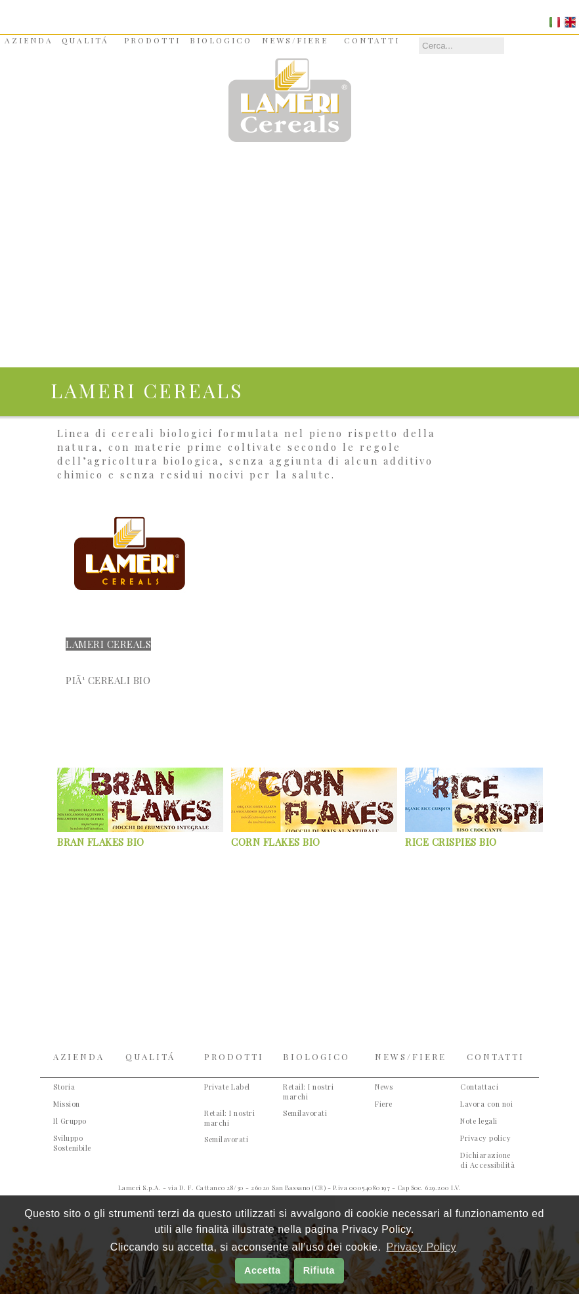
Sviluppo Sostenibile (72, 1143)
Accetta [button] (262, 1270)
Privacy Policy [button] (421, 1247)
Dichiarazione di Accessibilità (487, 1160)
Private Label (227, 1087)
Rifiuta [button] (319, 1270)
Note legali (479, 1121)
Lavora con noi (486, 1104)
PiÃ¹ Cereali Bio (108, 680)
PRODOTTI (152, 40)
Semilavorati (226, 1139)
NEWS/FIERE (295, 40)
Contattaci (479, 1087)
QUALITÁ (85, 40)
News (384, 1087)
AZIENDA (29, 40)
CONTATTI (372, 40)
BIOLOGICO (221, 40)
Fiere (384, 1104)
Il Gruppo (70, 1121)
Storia (64, 1087)
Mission (66, 1104)
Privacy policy (485, 1138)
